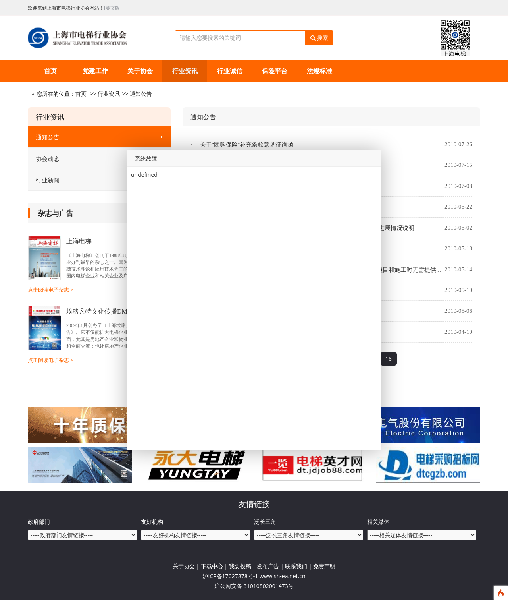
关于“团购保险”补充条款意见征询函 (245, 144)
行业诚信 (229, 70)
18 (388, 358)
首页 (50, 70)
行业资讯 (185, 70)
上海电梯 (79, 241)
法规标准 (319, 70)
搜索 (319, 37)
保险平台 (274, 70)
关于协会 (140, 70)
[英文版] (112, 7)
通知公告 (141, 93)
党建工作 (95, 70)
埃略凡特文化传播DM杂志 (103, 311)
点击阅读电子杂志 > (50, 289)
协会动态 (99, 158)
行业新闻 (99, 180)
